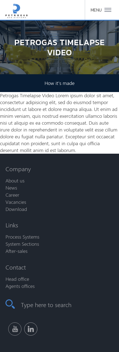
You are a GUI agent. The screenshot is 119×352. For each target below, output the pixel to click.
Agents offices (20, 286)
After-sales (16, 251)
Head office (17, 279)
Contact (15, 267)
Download (16, 209)
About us (14, 180)
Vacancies (15, 202)
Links (11, 225)
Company (18, 169)
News (11, 187)
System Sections (22, 244)
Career (12, 194)
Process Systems (22, 236)
